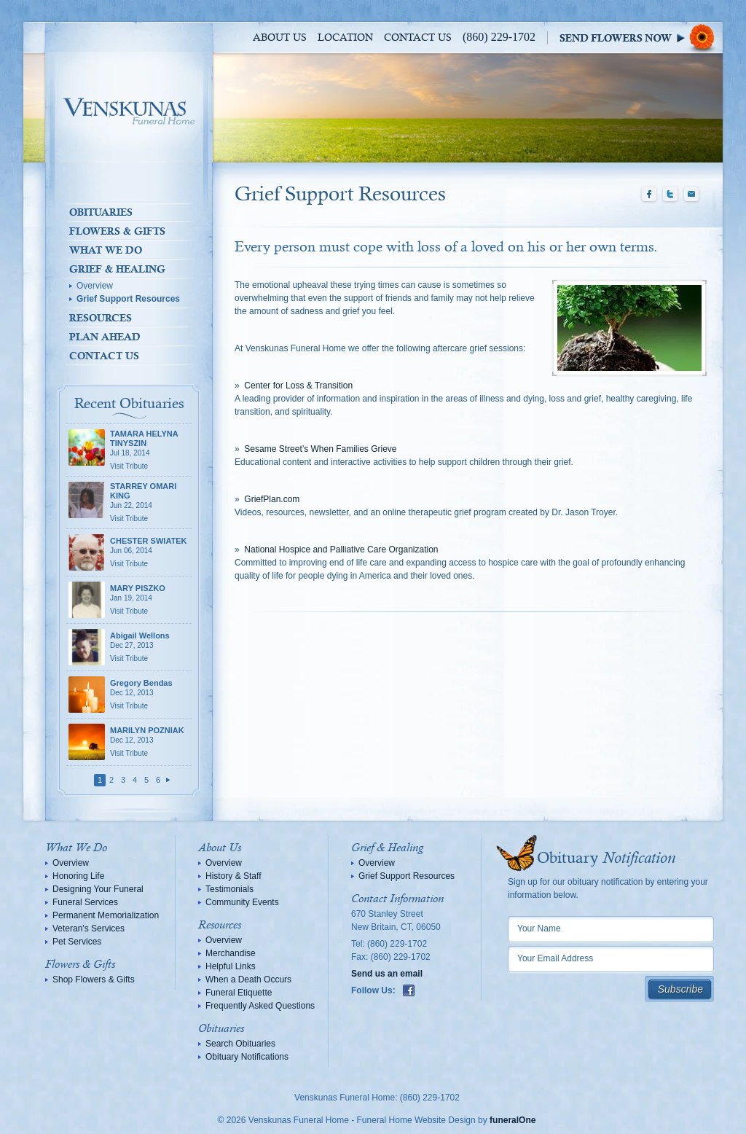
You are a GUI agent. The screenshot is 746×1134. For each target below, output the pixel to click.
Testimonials (229, 889)
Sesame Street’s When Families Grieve (320, 449)
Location (345, 38)
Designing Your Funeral (98, 889)
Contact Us (418, 38)
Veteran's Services (88, 928)
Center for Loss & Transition (298, 385)
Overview (94, 286)
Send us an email (387, 974)
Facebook (649, 194)
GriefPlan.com (271, 499)
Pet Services (76, 941)
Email (691, 194)
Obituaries (101, 212)
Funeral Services (85, 902)
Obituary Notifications (246, 1057)
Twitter (670, 194)
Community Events (242, 902)
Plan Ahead (105, 337)
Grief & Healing (117, 269)
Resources (100, 318)
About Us (280, 38)
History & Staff (233, 876)
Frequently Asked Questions (260, 1006)
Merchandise (230, 953)
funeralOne (512, 1120)
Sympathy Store (641, 37)
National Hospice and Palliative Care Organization (341, 549)
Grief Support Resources (128, 299)
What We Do (105, 250)
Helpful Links (230, 966)
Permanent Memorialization (105, 915)
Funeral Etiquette (238, 993)
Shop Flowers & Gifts (93, 979)
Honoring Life (78, 876)
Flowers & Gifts (117, 231)
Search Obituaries (240, 1044)
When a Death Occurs (248, 979)
